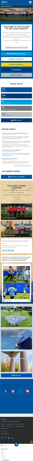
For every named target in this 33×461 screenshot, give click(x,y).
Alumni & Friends (4, 428)
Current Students (20, 424)
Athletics (2, 452)
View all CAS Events (16, 177)
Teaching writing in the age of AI (11, 150)
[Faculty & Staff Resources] (16, 361)
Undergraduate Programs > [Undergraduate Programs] (16, 54)
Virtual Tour (3, 455)
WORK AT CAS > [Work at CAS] (17, 375)
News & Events (10, 426)
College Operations (5, 433)
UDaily (2, 454)
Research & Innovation (19, 426)
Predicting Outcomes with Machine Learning (14, 133)
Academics (3, 426)
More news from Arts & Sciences (23, 165)
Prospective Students (11, 424)
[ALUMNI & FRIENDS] (16, 339)
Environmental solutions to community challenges (16, 141)
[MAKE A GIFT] (16, 317)
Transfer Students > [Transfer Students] (16, 75)
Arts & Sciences (6, 6)
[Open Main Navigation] (30, 2)
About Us (3, 424)
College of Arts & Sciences (10, 421)
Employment (3, 457)
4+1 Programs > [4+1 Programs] (16, 70)
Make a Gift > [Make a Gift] (16, 120)
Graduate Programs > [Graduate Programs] (16, 59)
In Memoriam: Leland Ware (9, 158)
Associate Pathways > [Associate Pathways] (16, 64)
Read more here (8, 250)
